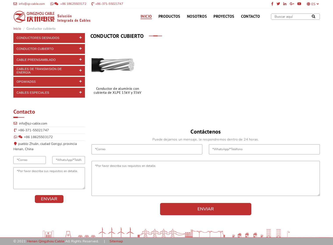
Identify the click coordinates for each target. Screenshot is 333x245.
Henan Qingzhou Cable (45, 241)
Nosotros (197, 16)
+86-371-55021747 (109, 4)
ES (315, 4)
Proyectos (223, 16)
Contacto (250, 16)
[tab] (49, 38)
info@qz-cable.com (31, 4)
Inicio (146, 16)
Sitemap (116, 241)
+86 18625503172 (72, 4)
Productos (169, 16)
